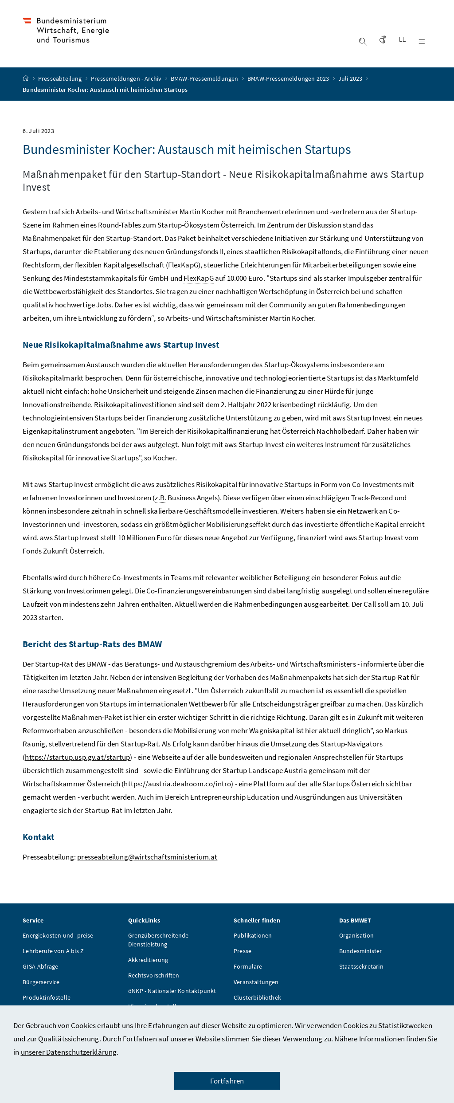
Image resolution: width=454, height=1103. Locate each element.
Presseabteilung (60, 80)
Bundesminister (360, 952)
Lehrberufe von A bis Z (53, 952)
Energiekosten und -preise (58, 936)
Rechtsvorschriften (153, 976)
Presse (242, 952)
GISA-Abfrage (40, 967)
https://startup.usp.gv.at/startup (77, 758)
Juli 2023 (351, 80)
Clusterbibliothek (257, 998)
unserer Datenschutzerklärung (69, 1052)
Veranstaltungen (256, 983)
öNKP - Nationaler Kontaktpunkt (172, 992)
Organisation (356, 936)
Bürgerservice (41, 983)
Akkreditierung (148, 961)
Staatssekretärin (361, 967)
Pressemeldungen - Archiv (127, 80)
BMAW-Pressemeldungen (205, 80)
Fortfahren (227, 1081)
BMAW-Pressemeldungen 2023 (289, 80)
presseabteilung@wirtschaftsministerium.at (147, 858)
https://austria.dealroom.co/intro (177, 784)
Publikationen (253, 936)
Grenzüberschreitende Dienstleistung (158, 940)
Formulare (248, 967)
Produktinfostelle (46, 998)
